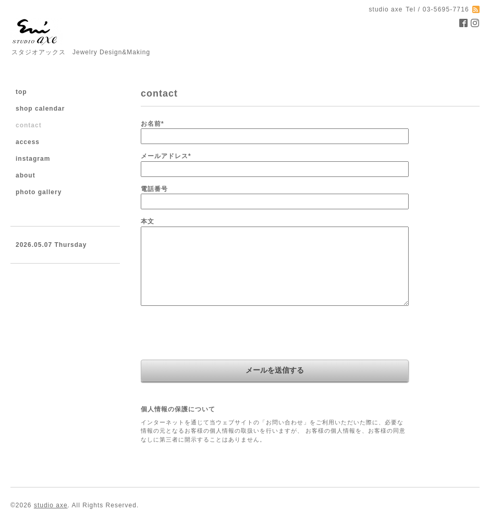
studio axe (51, 505)
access (28, 142)
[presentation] (220, 334)
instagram (33, 158)
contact (29, 125)
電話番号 (154, 189)
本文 (147, 221)
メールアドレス (166, 156)
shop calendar (40, 108)
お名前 (152, 123)
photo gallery (39, 192)
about (25, 175)
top (21, 92)
